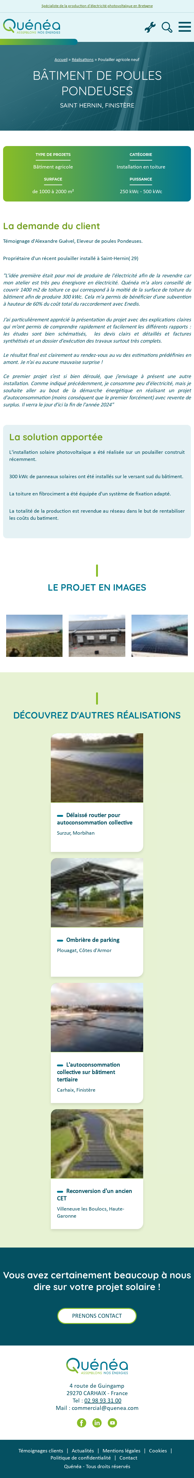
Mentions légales (121, 1451)
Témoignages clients (40, 1451)
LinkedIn (97, 1422)
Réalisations (83, 60)
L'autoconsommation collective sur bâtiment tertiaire (88, 1072)
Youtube (112, 1422)
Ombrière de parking (92, 940)
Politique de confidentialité (81, 1458)
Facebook (81, 1422)
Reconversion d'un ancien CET (94, 1195)
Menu (185, 27)
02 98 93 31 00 (102, 1401)
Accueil (61, 60)
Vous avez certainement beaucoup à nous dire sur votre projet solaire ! (97, 1281)
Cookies (158, 1451)
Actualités (83, 1451)
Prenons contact (97, 1316)
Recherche (167, 27)
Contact (128, 1458)
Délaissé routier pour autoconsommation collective (94, 819)
